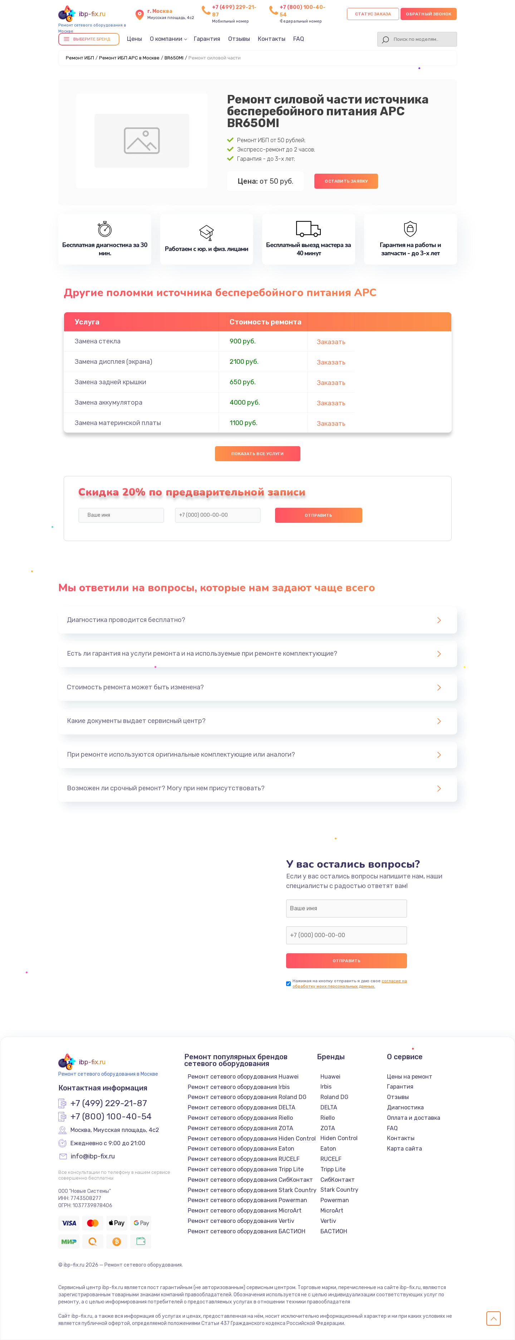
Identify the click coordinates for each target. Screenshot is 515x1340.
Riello (327, 1117)
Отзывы (239, 38)
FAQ (298, 38)
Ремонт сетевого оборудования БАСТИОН (246, 1231)
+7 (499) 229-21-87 (108, 1103)
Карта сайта (404, 1148)
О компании (166, 38)
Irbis (326, 1086)
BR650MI (174, 58)
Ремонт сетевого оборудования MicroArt (244, 1210)
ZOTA (327, 1128)
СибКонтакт (337, 1179)
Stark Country (339, 1189)
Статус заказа (373, 13)
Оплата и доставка (413, 1117)
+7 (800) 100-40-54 (111, 1116)
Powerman (334, 1200)
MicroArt (331, 1210)
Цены (134, 38)
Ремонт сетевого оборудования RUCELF (244, 1159)
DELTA (328, 1107)
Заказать (331, 342)
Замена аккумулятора (108, 402)
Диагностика (405, 1107)
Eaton (328, 1148)
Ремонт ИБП (80, 58)
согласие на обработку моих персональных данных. (350, 983)
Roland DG (334, 1097)
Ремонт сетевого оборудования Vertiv (241, 1221)
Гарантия (207, 38)
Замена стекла (98, 341)
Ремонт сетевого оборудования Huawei (243, 1076)
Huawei (330, 1076)
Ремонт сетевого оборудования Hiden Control (252, 1138)
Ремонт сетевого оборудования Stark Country (252, 1190)
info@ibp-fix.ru (93, 1156)
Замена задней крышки (110, 382)
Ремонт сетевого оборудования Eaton (241, 1148)
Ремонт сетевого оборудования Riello (240, 1117)
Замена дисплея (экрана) (113, 362)
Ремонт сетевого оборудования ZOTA (240, 1128)
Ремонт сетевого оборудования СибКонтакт (250, 1179)
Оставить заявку (346, 181)
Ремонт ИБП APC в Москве (129, 58)
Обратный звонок (428, 13)
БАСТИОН (333, 1231)
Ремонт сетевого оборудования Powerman (247, 1200)
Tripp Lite (332, 1169)
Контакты (271, 38)
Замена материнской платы (118, 423)
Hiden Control (339, 1138)
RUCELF (331, 1159)
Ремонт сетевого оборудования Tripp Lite (246, 1169)
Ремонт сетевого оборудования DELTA (241, 1107)
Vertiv (328, 1221)
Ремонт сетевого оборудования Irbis (239, 1087)
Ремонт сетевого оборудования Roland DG (247, 1097)
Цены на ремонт (409, 1076)
